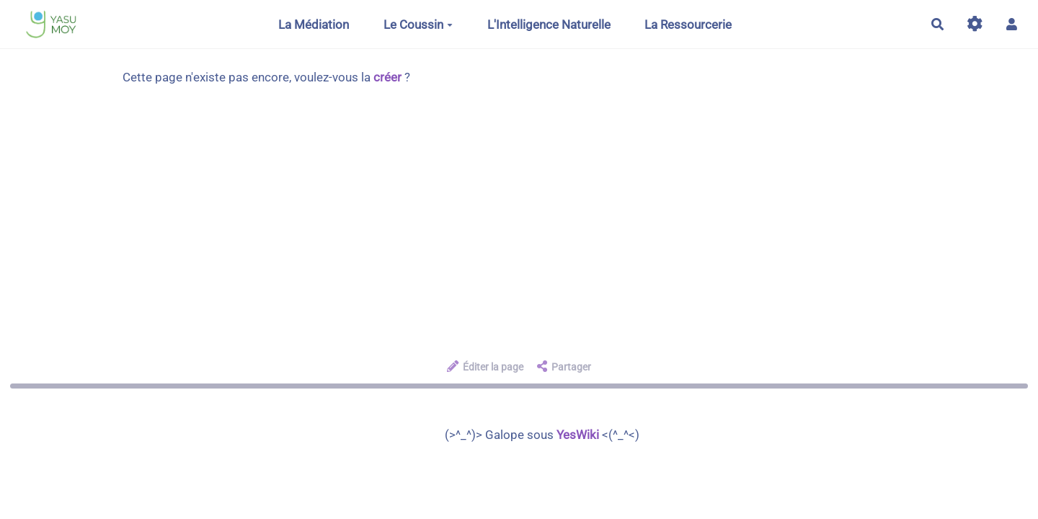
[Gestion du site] (974, 24)
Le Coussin (418, 24)
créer (387, 77)
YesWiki (577, 434)
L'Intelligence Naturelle (549, 24)
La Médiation (313, 24)
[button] (1011, 24)
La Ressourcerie (688, 24)
